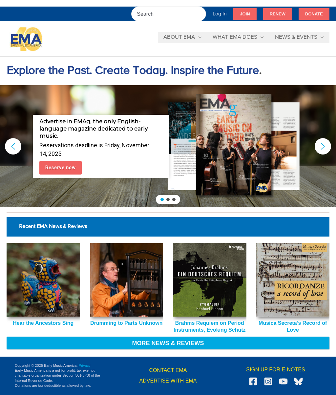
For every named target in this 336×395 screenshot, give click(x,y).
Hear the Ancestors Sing (43, 323)
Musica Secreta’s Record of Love (293, 326)
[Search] (201, 14)
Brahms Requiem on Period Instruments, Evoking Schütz (210, 326)
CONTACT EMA (168, 370)
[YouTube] (283, 381)
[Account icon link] (220, 14)
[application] (198, 37)
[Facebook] (253, 381)
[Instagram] (268, 381)
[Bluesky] (298, 381)
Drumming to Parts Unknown (126, 323)
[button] (244, 14)
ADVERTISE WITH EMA (168, 381)
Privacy (85, 365)
